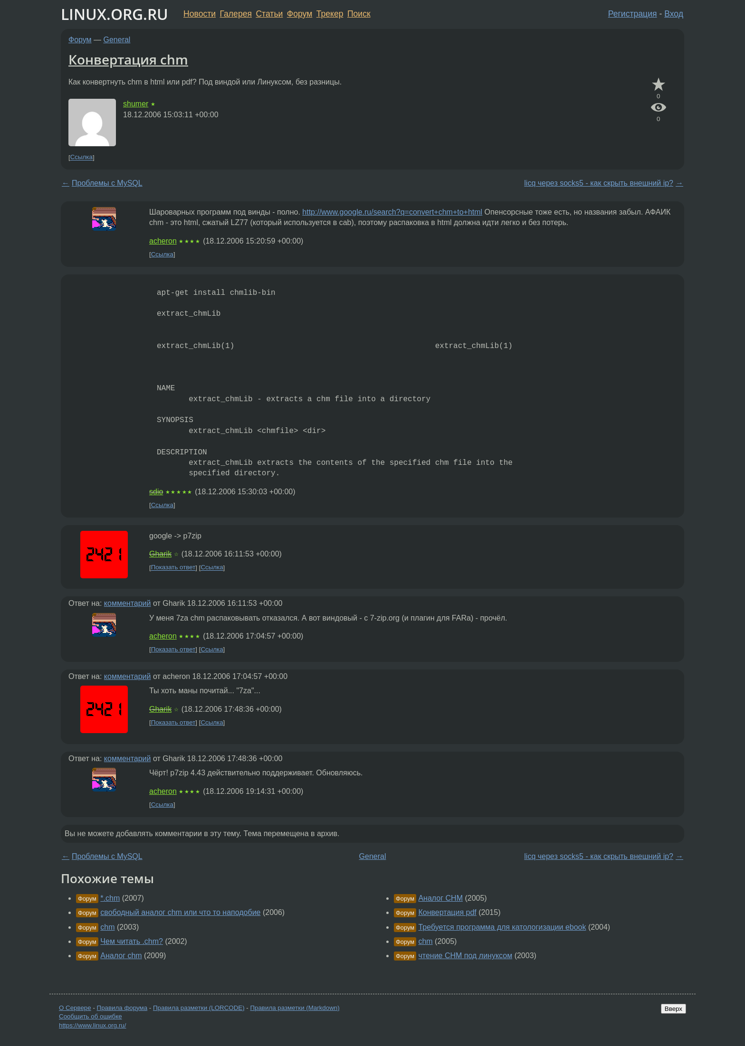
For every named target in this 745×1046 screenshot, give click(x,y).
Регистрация (632, 14)
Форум (299, 14)
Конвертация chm (128, 59)
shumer (135, 104)
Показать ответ (173, 567)
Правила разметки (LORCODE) (199, 1007)
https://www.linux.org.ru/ (92, 1025)
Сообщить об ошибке (90, 1016)
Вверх (673, 1008)
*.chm (110, 898)
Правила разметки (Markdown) (294, 1007)
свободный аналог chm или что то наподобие (180, 912)
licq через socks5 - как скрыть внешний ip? (598, 183)
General (117, 40)
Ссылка (81, 157)
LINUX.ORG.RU (114, 14)
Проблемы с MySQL (107, 183)
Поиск (359, 14)
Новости (199, 14)
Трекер (330, 14)
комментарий (127, 603)
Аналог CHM (440, 898)
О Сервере (75, 1007)
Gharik (160, 554)
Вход (673, 14)
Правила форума (122, 1007)
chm (107, 927)
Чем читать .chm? (131, 941)
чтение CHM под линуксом (465, 956)
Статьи (269, 14)
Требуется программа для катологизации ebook (502, 927)
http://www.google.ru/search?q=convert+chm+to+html (392, 212)
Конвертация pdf (447, 912)
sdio (156, 492)
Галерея (236, 14)
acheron (163, 241)
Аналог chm (121, 956)
